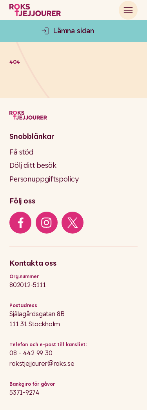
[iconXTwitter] (73, 222)
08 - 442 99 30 (31, 353)
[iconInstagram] (46, 222)
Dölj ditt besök (32, 165)
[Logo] (73, 115)
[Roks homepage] (35, 11)
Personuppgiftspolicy (44, 178)
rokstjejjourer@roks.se (41, 363)
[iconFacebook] (20, 222)
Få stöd (21, 151)
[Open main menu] (128, 11)
